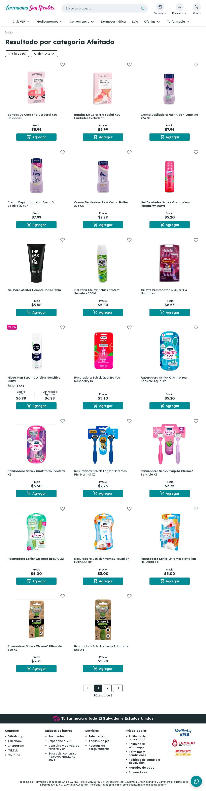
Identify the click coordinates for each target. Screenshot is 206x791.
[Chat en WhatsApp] (196, 781)
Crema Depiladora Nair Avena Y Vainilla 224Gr (31, 204)
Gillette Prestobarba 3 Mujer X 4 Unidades (165, 293)
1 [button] (98, 693)
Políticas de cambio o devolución (144, 766)
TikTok (13, 755)
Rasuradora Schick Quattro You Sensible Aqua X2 (164, 381)
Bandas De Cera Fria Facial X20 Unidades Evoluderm (98, 116)
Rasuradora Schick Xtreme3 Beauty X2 (36, 562)
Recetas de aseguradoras (99, 752)
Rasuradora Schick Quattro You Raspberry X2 (98, 381)
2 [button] (107, 693)
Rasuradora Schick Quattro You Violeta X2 (31, 475)
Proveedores (138, 777)
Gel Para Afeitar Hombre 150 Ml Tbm (35, 291)
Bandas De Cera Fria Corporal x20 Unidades (33, 116)
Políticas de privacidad (137, 742)
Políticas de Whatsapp (137, 750)
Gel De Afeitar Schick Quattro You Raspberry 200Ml (166, 204)
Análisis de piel (99, 745)
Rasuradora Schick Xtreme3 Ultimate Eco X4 (102, 652)
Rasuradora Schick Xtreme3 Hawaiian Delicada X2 (102, 563)
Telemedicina (98, 741)
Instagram (16, 750)
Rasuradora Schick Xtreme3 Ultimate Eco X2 (35, 652)
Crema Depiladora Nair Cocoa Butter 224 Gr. (102, 204)
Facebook (15, 745)
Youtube (14, 760)
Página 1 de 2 (103, 700)
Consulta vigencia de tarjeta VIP (63, 752)
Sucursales (56, 741)
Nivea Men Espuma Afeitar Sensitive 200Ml (34, 381)
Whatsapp (15, 741)
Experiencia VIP (60, 745)
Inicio (9, 32)
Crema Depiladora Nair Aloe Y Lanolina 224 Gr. (163, 116)
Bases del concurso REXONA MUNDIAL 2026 (62, 761)
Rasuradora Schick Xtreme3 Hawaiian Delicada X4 (169, 563)
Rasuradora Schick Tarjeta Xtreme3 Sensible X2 (168, 475)
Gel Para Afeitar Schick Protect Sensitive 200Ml (97, 293)
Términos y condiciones (137, 758)
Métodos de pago (141, 772)
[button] (179, 9)
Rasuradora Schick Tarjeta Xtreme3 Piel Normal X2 (101, 475)
